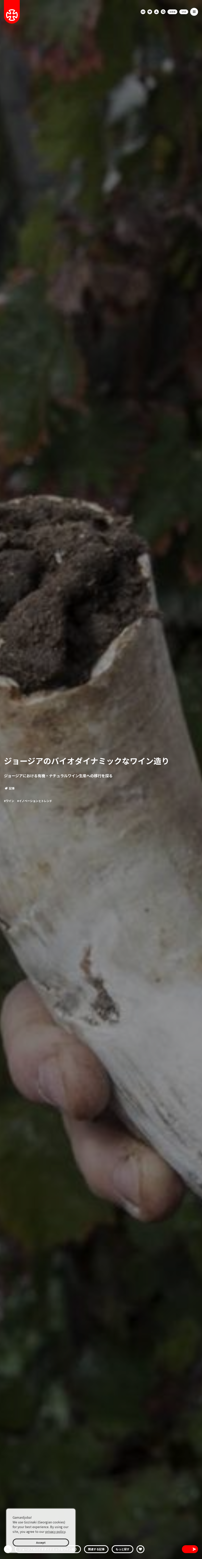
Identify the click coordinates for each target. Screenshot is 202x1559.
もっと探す (122, 1549)
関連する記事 (96, 1549)
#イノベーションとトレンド (34, 801)
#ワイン (9, 801)
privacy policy (55, 1531)
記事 (10, 788)
